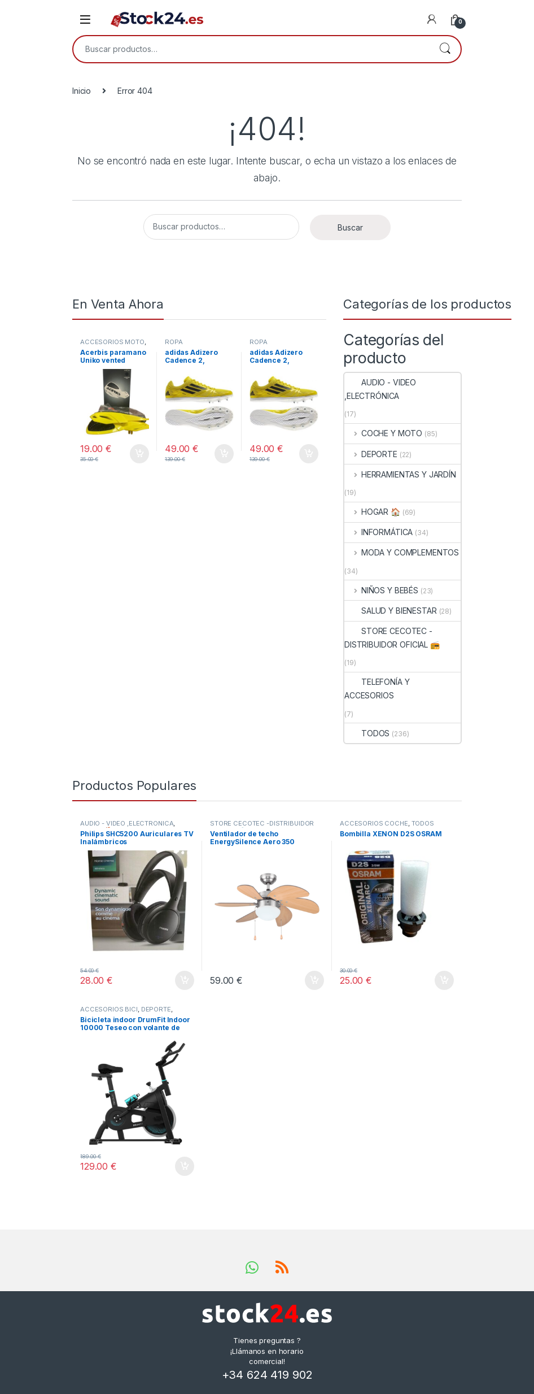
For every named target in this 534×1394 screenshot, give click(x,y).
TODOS (366, 733)
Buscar (445, 49)
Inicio (81, 90)
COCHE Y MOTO (383, 433)
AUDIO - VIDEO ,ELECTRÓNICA (380, 389)
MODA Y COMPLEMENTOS (401, 552)
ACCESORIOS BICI (109, 1009)
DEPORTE (370, 454)
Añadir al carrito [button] (139, 453)
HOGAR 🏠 (372, 511)
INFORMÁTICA (378, 532)
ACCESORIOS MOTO (112, 342)
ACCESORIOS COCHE (374, 823)
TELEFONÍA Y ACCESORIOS (376, 688)
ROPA (173, 342)
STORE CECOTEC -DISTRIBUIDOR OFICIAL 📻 (392, 637)
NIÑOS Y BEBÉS (381, 590)
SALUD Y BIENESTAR (390, 610)
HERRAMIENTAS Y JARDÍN (400, 474)
